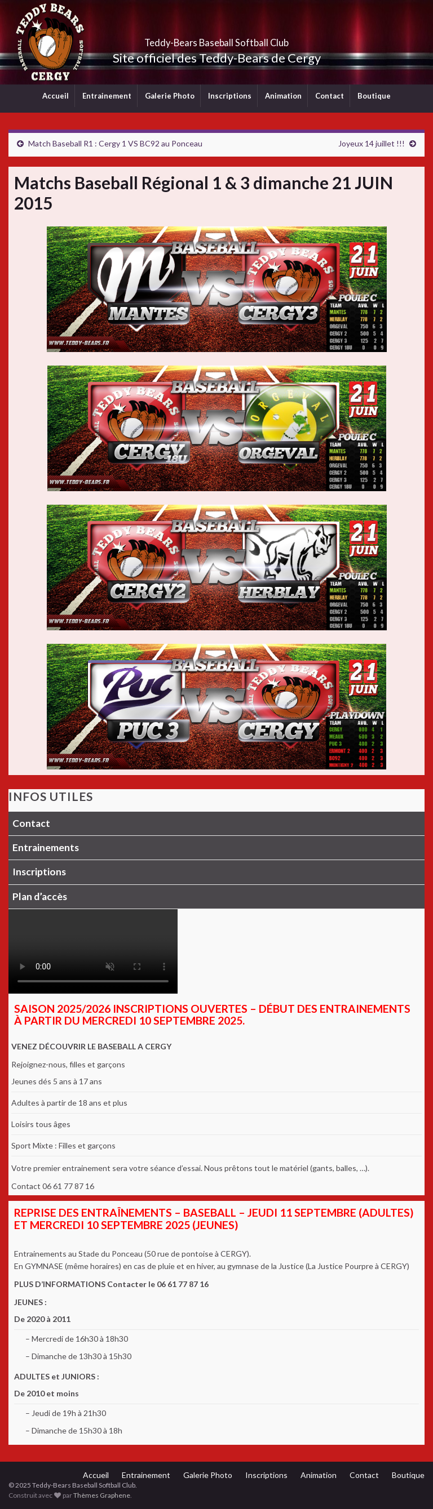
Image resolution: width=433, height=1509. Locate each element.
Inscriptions (229, 95)
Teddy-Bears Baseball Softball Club (216, 39)
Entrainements (45, 847)
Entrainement (106, 95)
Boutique (374, 95)
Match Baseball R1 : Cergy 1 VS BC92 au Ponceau (115, 143)
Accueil (55, 95)
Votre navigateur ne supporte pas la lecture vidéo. (93, 951)
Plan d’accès (39, 896)
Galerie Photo (170, 95)
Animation (283, 95)
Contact (329, 95)
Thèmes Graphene (101, 1495)
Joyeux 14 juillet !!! (371, 143)
